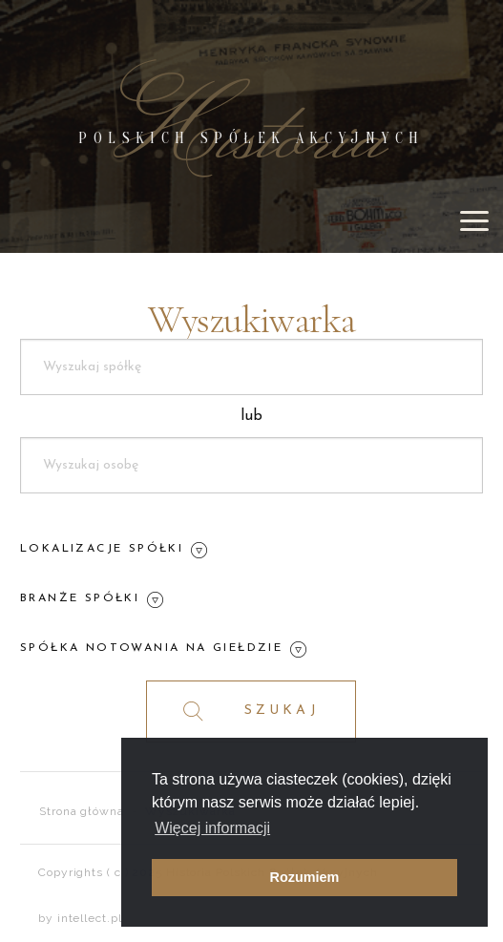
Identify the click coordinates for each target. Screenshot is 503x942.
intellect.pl (89, 918)
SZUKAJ (251, 711)
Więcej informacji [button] (212, 828)
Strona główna (81, 811)
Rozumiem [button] (305, 877)
